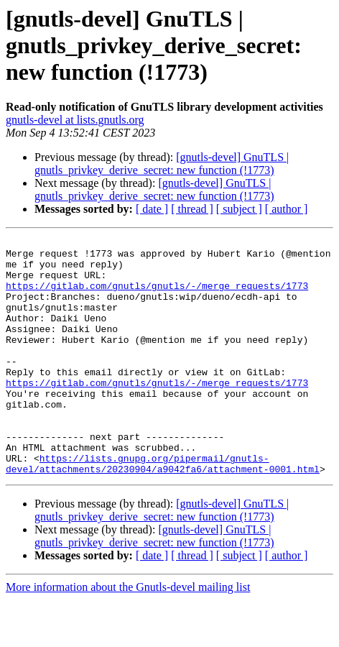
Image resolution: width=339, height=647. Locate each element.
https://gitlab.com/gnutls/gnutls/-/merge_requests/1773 (157, 296)
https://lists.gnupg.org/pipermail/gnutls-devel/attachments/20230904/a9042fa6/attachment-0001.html (163, 510)
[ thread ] (192, 209)
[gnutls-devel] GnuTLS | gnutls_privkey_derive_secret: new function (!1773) (161, 163)
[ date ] (152, 209)
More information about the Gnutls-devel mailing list (128, 634)
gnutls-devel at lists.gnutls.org (75, 120)
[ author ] (286, 209)
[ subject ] (239, 209)
